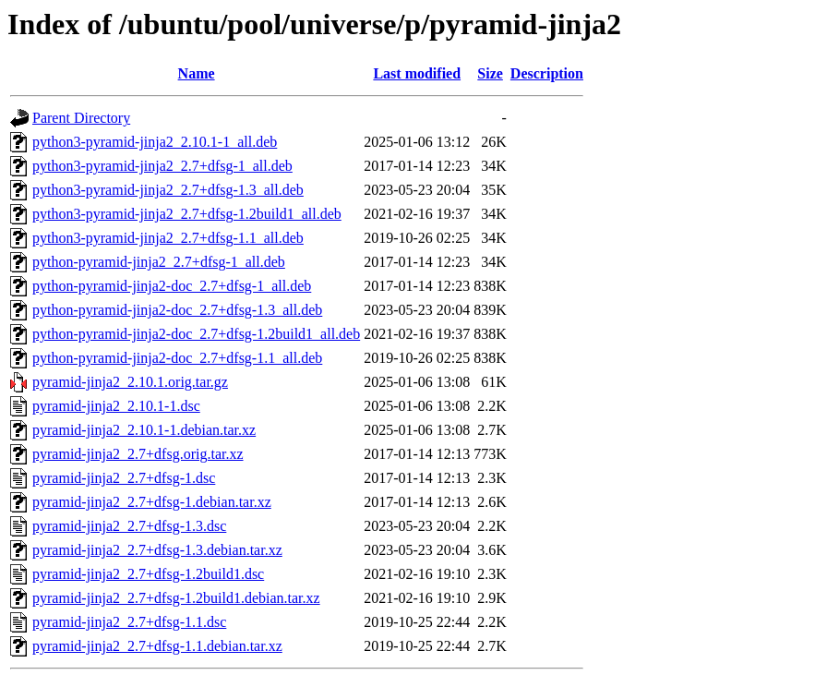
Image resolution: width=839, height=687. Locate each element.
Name (196, 73)
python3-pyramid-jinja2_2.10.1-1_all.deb (154, 142)
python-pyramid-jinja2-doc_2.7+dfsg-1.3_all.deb (177, 310)
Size (490, 73)
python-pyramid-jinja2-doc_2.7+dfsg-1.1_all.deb (177, 358)
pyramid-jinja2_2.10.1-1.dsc (116, 406)
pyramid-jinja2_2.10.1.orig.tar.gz (130, 382)
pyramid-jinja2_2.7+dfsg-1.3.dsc (129, 526)
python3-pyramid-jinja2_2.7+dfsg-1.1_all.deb (168, 238)
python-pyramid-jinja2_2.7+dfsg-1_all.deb (158, 262)
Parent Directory (81, 118)
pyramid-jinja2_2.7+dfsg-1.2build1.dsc (148, 574)
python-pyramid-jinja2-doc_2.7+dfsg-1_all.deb (171, 286)
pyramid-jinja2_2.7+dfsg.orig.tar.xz (138, 454)
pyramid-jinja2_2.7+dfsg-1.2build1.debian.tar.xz (176, 598)
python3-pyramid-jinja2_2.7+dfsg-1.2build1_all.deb (187, 214)
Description (546, 73)
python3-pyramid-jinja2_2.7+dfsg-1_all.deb (162, 166)
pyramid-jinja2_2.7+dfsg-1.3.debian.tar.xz (157, 550)
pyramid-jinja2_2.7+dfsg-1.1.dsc (129, 622)
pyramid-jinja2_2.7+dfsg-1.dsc (123, 478)
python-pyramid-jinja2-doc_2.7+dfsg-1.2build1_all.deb (196, 334)
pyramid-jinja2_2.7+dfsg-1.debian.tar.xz (151, 502)
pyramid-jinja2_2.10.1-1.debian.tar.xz (144, 430)
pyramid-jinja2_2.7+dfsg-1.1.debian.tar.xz (157, 646)
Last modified (417, 73)
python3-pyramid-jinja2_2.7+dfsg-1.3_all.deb (168, 190)
